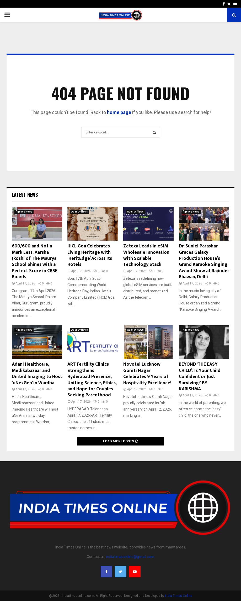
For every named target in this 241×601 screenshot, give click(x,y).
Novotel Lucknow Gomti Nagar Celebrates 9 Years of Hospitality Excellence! (147, 373)
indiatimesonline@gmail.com (130, 557)
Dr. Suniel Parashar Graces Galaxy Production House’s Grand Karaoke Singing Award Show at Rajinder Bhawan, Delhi (204, 261)
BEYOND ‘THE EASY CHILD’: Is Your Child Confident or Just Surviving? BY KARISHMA (200, 376)
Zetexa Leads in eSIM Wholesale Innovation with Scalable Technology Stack (146, 255)
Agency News (24, 211)
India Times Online (178, 596)
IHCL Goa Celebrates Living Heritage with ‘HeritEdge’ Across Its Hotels (89, 255)
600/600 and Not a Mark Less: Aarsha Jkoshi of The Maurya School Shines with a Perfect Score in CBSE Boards (34, 261)
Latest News (25, 194)
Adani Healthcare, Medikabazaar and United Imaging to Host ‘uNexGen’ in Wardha (37, 373)
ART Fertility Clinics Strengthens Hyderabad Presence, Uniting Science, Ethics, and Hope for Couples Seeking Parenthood (91, 379)
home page (119, 112)
